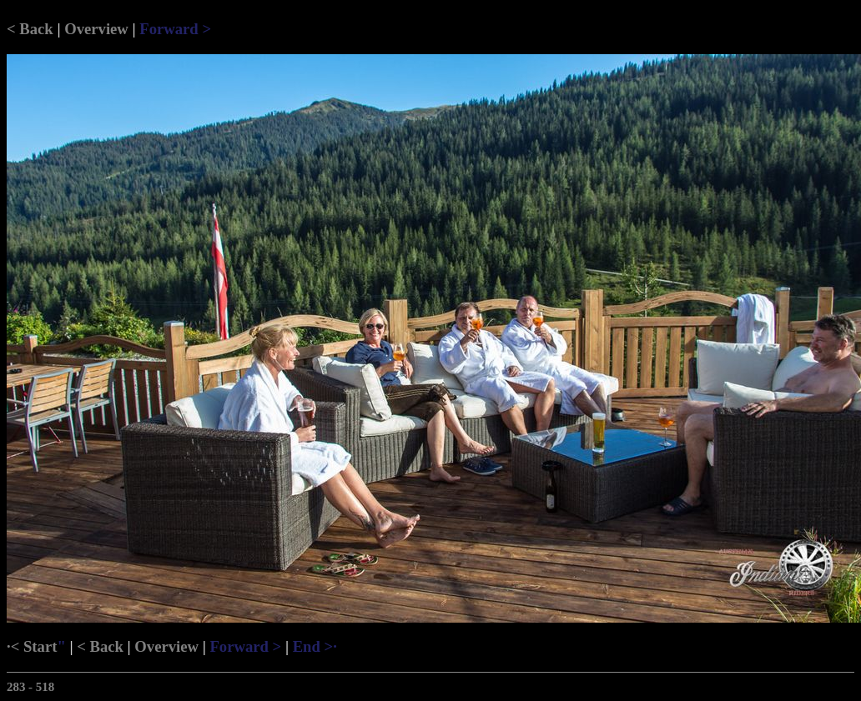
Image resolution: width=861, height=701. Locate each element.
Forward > (175, 29)
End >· (315, 646)
